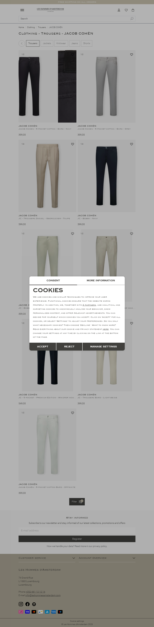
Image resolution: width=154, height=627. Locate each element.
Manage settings (103, 346)
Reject (69, 346)
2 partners (89, 305)
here (106, 329)
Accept (42, 346)
